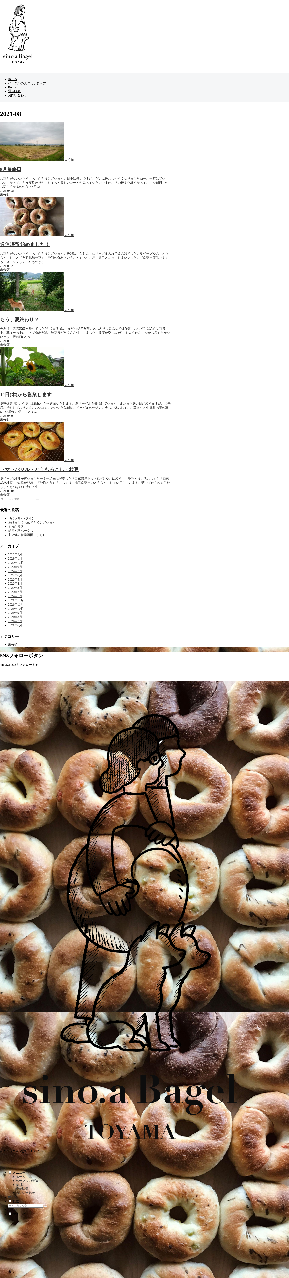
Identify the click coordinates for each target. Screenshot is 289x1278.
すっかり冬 (16, 526)
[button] (37, 499)
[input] (17, 499)
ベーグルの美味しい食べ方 (35, 1180)
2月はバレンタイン (21, 518)
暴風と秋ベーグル (20, 530)
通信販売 (22, 1188)
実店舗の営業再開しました (27, 535)
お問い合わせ (25, 1192)
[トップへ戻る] (1, 1222)
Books (20, 1184)
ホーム (20, 1176)
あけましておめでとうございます (32, 522)
